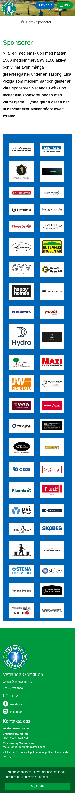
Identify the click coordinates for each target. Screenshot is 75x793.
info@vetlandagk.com (16, 737)
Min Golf (45, 5)
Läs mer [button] (43, 776)
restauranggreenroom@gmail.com (24, 746)
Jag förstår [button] (37, 786)
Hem (27, 22)
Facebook (12, 704)
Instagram (13, 711)
